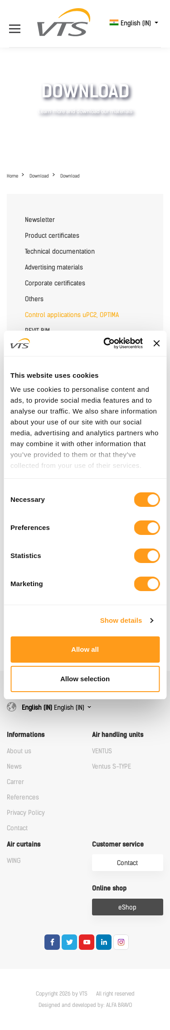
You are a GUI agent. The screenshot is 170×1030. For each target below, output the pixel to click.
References (23, 797)
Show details (121, 620)
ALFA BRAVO (119, 1005)
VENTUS (102, 751)
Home (12, 176)
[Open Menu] (17, 23)
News (14, 766)
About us (19, 751)
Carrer (15, 782)
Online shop (109, 888)
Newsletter (40, 220)
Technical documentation (60, 251)
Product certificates (52, 236)
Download (39, 176)
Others (34, 299)
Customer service (118, 844)
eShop (127, 907)
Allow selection (85, 679)
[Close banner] (156, 343)
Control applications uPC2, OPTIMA (72, 315)
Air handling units (117, 735)
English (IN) (131, 23)
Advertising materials (54, 267)
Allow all (85, 649)
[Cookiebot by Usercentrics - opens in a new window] (107, 343)
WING (14, 861)
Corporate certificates (55, 283)
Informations (25, 735)
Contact (17, 828)
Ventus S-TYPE (111, 766)
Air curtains (23, 844)
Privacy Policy (26, 813)
